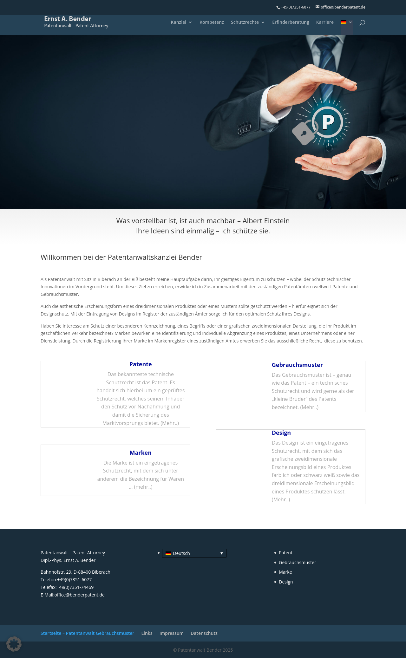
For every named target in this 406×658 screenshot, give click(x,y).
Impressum (172, 633)
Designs (127, 314)
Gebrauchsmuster (59, 294)
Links (146, 633)
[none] (192, 553)
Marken (122, 333)
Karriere (325, 22)
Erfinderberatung (290, 22)
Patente (340, 286)
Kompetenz (212, 22)
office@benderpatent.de (79, 595)
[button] (14, 644)
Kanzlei (179, 22)
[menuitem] (347, 27)
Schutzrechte (245, 22)
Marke (285, 572)
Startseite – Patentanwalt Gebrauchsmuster (87, 633)
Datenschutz (204, 633)
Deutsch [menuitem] (181, 553)
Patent (285, 553)
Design (281, 432)
